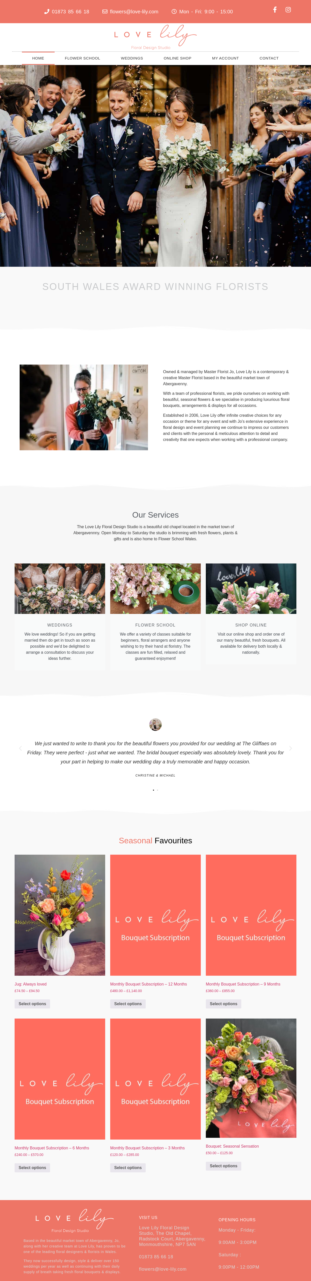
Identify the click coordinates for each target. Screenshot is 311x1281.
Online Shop (177, 58)
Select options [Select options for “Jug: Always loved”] (32, 1004)
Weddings (132, 58)
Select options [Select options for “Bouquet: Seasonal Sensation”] (223, 1166)
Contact (269, 58)
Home (38, 58)
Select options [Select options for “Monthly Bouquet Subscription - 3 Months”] (128, 1168)
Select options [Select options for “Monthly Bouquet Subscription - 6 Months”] (32, 1168)
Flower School (82, 58)
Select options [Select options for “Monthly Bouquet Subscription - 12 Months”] (128, 1004)
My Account (225, 58)
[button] (20, 748)
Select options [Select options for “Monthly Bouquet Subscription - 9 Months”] (223, 1004)
